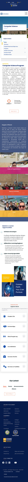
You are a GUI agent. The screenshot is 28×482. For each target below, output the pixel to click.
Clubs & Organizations (14, 169)
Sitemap (5, 474)
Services (17, 413)
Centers (16, 426)
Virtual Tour (6, 453)
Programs (14, 48)
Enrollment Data (8, 54)
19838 (8, 2)
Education (6, 420)
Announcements (18, 386)
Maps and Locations (19, 451)
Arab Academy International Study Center (8, 423)
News (4, 386)
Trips (14, 212)
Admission (6, 411)
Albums (14, 389)
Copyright (18, 471)
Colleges (17, 420)
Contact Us (6, 451)
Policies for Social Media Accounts (11, 476)
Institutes (17, 424)
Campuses (17, 411)
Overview (6, 44)
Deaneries (17, 422)
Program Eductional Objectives (11, 46)
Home (5, 42)
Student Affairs (7, 413)
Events (10, 386)
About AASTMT (7, 409)
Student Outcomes (8, 50)
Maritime (17, 409)
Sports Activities (14, 191)
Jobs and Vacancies (19, 453)
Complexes (6, 428)
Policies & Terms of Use (8, 471)
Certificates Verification (20, 428)
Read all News (10, 393)
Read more (14, 111)
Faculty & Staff (14, 52)
